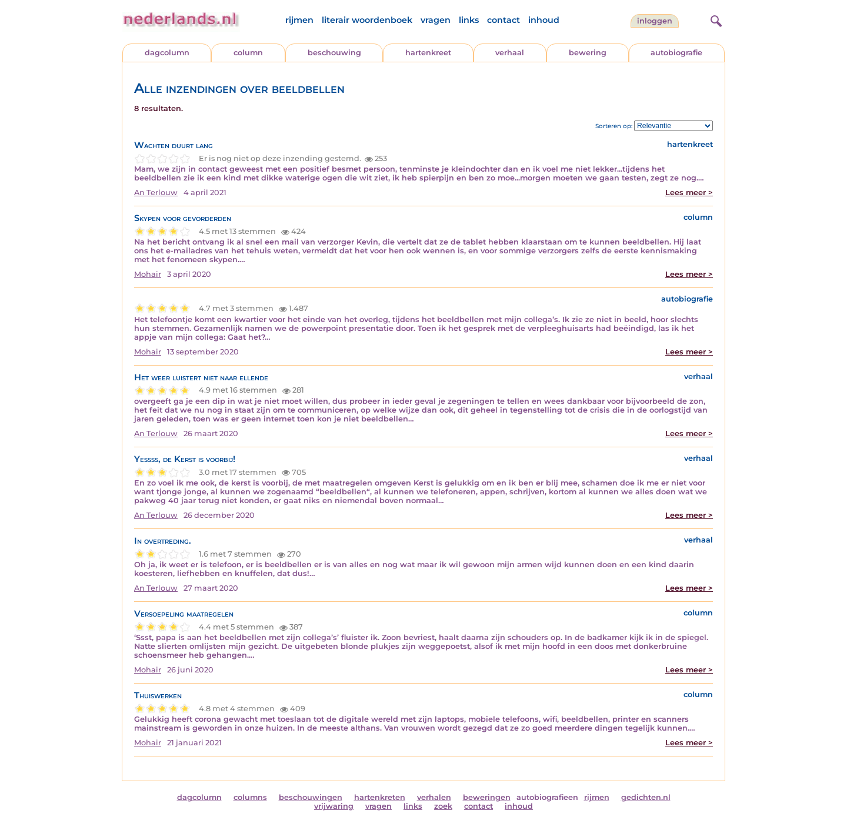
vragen (436, 20)
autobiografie (676, 52)
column (248, 52)
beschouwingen (310, 797)
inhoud (543, 20)
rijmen (299, 20)
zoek (443, 806)
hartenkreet (428, 52)
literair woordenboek (367, 20)
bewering (587, 52)
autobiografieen (547, 797)
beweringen (487, 797)
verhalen (434, 797)
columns (250, 797)
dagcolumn (167, 52)
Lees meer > (689, 192)
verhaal (509, 52)
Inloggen (654, 20)
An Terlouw (156, 192)
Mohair (147, 274)
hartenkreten (379, 797)
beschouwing (334, 52)
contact (503, 20)
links (469, 20)
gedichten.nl (646, 797)
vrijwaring (334, 806)
